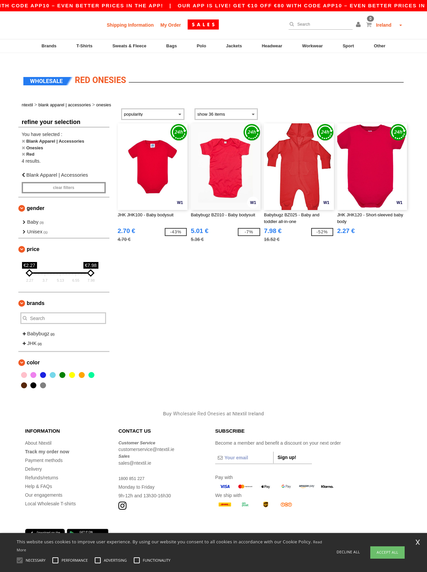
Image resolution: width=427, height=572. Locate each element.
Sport (348, 45)
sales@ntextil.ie (134, 453)
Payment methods (44, 451)
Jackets (234, 45)
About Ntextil (38, 433)
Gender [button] (35, 199)
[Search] (319, 24)
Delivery (33, 459)
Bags (171, 45)
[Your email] (244, 448)
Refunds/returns (41, 468)
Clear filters (63, 178)
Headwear (272, 45)
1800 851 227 (132, 469)
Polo (201, 45)
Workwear (312, 45)
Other (380, 45)
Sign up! (287, 448)
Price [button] (33, 240)
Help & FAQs (38, 477)
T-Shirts (84, 45)
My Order (170, 25)
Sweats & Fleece (129, 45)
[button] (359, 25)
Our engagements (43, 485)
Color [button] (33, 353)
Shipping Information (130, 25)
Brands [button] (35, 294)
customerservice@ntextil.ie (146, 440)
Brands (49, 45)
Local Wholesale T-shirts (50, 494)
